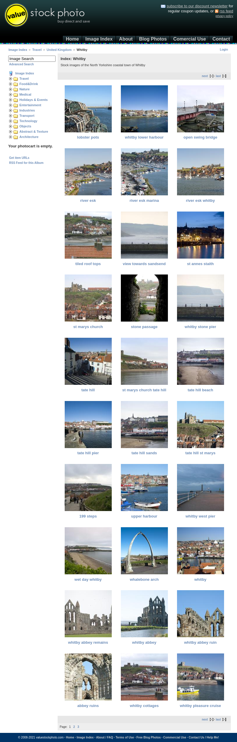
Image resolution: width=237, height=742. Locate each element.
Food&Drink (28, 84)
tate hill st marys (200, 453)
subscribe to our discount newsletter (197, 6)
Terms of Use (125, 737)
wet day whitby (87, 579)
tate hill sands (144, 453)
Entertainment (30, 105)
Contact (221, 38)
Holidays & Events (33, 100)
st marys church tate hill (144, 390)
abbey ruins (88, 705)
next (205, 76)
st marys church (88, 327)
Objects (25, 126)
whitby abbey (144, 642)
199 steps (88, 516)
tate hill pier (88, 453)
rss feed (226, 11)
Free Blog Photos (148, 737)
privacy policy (224, 16)
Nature (24, 89)
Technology (28, 121)
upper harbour (144, 516)
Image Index (98, 38)
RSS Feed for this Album (26, 162)
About (126, 38)
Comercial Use (189, 38)
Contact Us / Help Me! (204, 737)
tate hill (88, 390)
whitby (200, 579)
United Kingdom (59, 49)
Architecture (29, 137)
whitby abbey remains (88, 642)
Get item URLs (19, 157)
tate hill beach (200, 390)
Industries (27, 110)
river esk (88, 200)
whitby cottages (144, 705)
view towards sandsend (144, 264)
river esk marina (144, 200)
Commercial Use (174, 737)
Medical (25, 94)
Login (224, 49)
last (218, 76)
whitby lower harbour (144, 137)
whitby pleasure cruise (200, 705)
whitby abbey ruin (200, 642)
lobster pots (88, 137)
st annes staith (200, 264)
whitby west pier (200, 516)
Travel (37, 49)
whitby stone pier (200, 327)
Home (72, 38)
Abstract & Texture (33, 131)
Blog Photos (153, 38)
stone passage (144, 327)
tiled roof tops (88, 264)
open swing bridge (200, 137)
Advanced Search (21, 64)
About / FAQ (104, 737)
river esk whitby (200, 200)
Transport (26, 115)
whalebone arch (144, 579)
